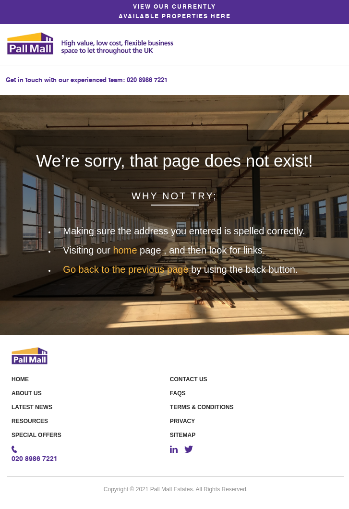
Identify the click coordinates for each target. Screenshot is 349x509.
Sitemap (182, 435)
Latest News (32, 407)
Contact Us (188, 379)
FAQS (178, 393)
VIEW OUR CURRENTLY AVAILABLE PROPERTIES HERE (175, 12)
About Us (27, 393)
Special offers (36, 435)
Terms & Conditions (202, 407)
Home (20, 379)
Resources (30, 421)
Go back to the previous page (127, 269)
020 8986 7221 (147, 80)
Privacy (182, 421)
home (126, 250)
